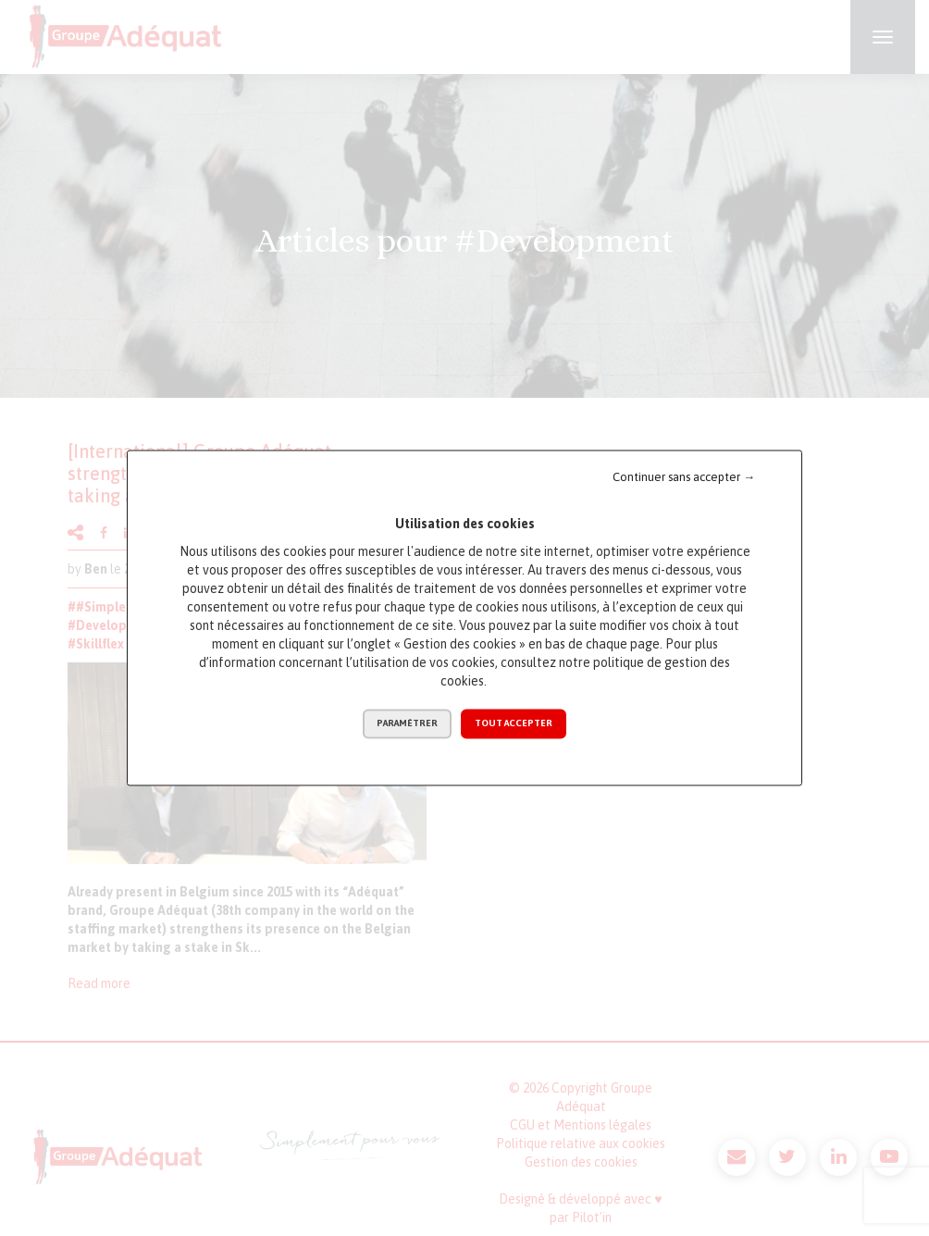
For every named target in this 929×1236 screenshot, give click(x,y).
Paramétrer (407, 724)
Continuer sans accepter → (684, 477)
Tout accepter (513, 724)
